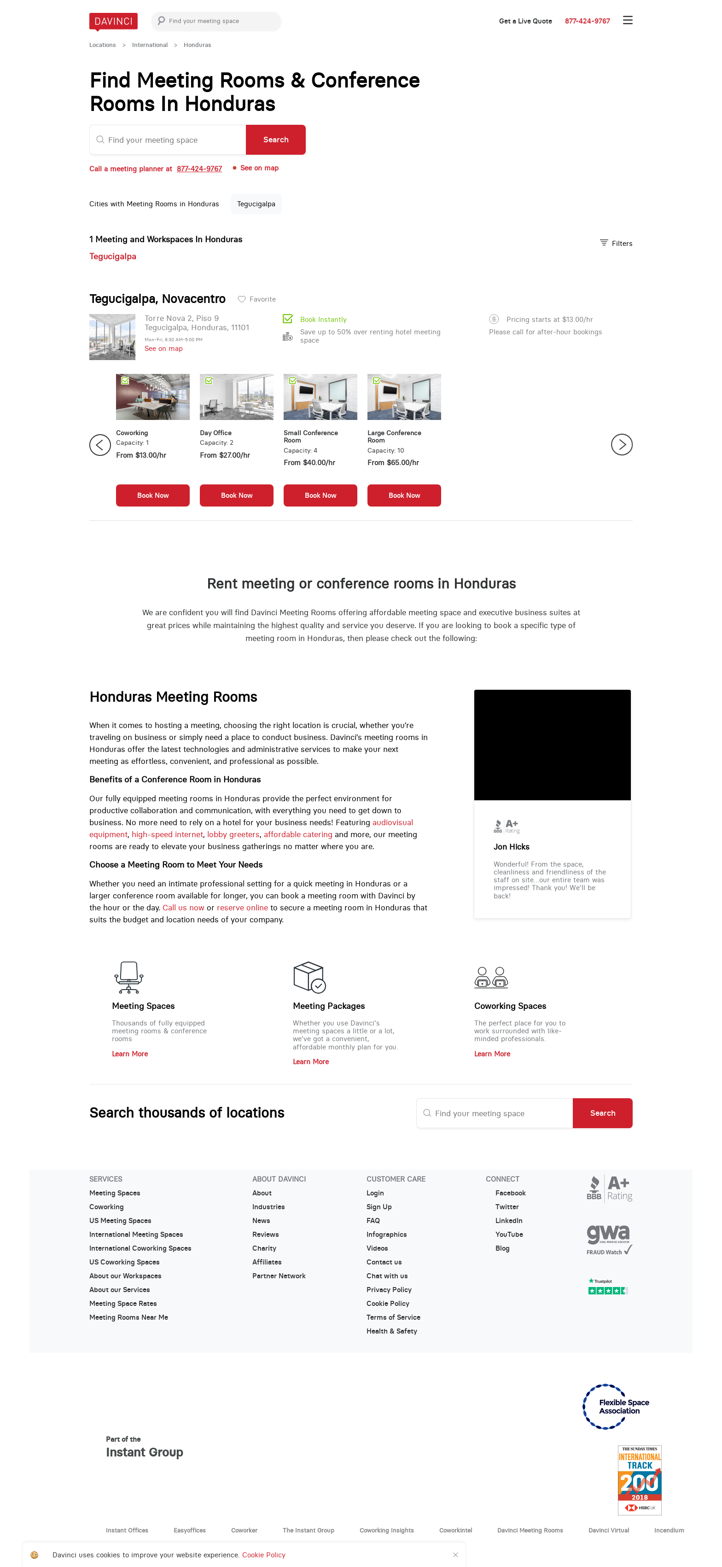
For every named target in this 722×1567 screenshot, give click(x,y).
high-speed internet (167, 834)
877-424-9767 (587, 21)
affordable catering (298, 834)
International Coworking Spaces (140, 1248)
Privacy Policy (389, 1290)
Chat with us (387, 1276)
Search (276, 139)
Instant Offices (127, 1530)
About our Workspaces (125, 1276)
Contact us (384, 1262)
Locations (102, 44)
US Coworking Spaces (124, 1262)
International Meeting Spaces (136, 1234)
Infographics (387, 1234)
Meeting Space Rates (123, 1303)
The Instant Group (308, 1530)
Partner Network (279, 1276)
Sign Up (379, 1207)
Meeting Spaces (143, 1006)
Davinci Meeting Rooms (530, 1530)
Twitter (502, 1207)
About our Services (119, 1290)
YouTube (504, 1234)
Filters (616, 243)
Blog (498, 1248)
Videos (377, 1248)
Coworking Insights (387, 1530)
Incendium (669, 1530)
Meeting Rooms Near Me (128, 1317)
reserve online (242, 908)
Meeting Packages (329, 1006)
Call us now (183, 908)
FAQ (373, 1221)
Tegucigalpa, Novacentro (157, 298)
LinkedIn (504, 1221)
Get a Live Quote (525, 21)
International (150, 44)
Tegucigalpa (256, 203)
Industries (268, 1207)
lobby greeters (233, 834)
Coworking (106, 1207)
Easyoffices (190, 1530)
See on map (255, 168)
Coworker (244, 1530)
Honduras (197, 44)
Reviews (265, 1234)
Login (375, 1193)
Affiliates (267, 1262)
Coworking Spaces (510, 1006)
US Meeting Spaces (120, 1221)
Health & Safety (392, 1331)
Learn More (130, 1054)
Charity (264, 1248)
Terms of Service (393, 1317)
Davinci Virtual (608, 1530)
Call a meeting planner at (155, 169)
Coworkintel (455, 1530)
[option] (152, 444)
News (261, 1221)
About (262, 1193)
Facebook (506, 1193)
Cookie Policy (388, 1303)
